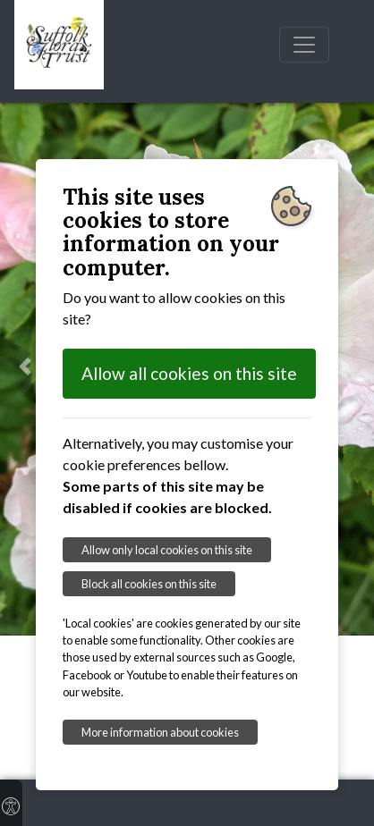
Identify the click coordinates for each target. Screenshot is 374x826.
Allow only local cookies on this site (166, 550)
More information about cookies (160, 732)
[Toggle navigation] (304, 45)
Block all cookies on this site (149, 584)
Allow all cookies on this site (189, 373)
